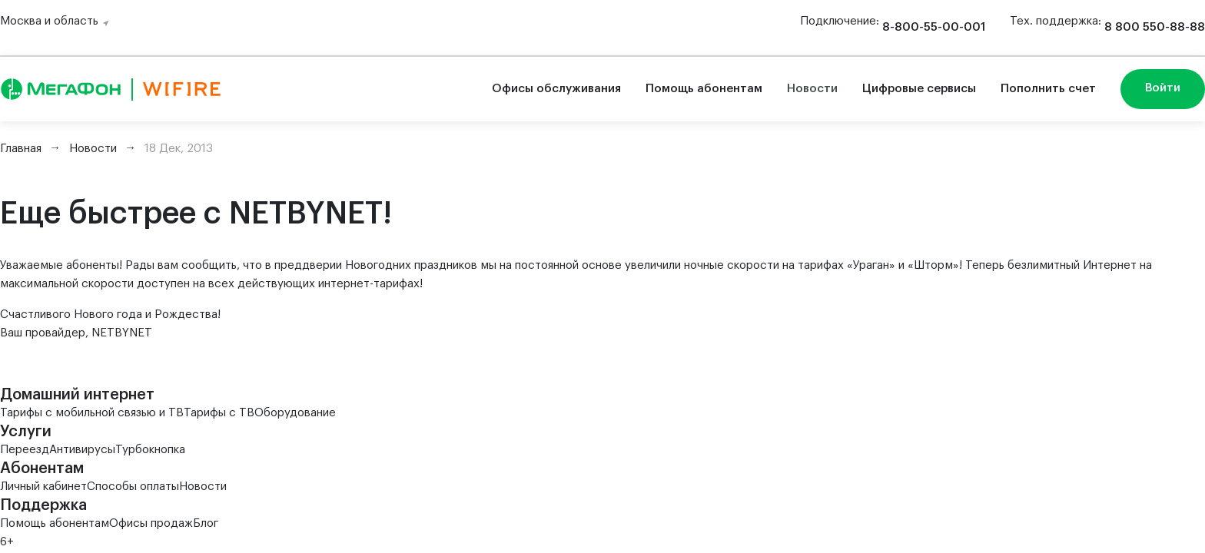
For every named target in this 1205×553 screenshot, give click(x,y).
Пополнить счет (1048, 88)
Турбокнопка (150, 449)
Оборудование (295, 413)
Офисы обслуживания (556, 88)
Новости (812, 88)
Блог (205, 523)
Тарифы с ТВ (219, 413)
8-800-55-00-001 (933, 27)
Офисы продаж (151, 523)
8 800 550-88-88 (1154, 27)
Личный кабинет (43, 486)
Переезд (24, 449)
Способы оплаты (133, 486)
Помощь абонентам (704, 88)
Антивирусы (82, 449)
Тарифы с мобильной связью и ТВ (92, 413)
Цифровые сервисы (919, 88)
